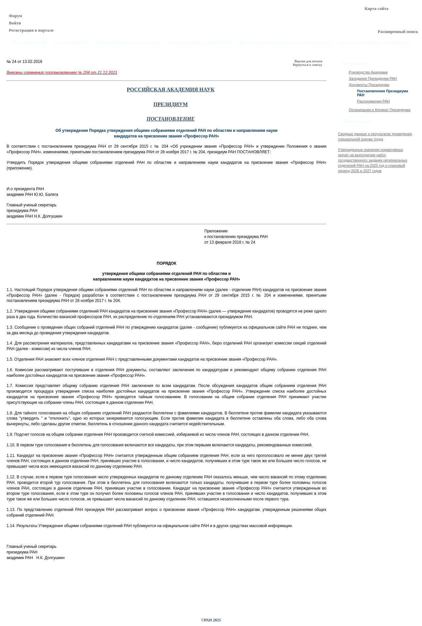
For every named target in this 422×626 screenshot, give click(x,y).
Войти (15, 22)
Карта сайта (376, 8)
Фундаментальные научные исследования (285, 42)
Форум (15, 15)
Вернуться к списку (308, 65)
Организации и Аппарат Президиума (379, 110)
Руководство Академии (368, 72)
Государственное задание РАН (200, 42)
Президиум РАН (29, 42)
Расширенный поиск (398, 31)
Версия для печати (308, 61)
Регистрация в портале (31, 30)
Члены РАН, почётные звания (128, 42)
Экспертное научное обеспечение (374, 42)
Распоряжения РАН (373, 101)
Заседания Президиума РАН (373, 78)
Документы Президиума (369, 85)
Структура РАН (71, 42)
